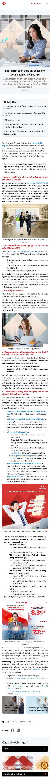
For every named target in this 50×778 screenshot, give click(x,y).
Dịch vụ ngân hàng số (15, 476)
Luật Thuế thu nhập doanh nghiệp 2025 (27, 251)
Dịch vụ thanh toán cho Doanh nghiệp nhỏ (24, 463)
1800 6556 (17, 686)
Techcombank (34, 670)
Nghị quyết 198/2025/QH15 (37, 183)
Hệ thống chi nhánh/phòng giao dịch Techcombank (25, 678)
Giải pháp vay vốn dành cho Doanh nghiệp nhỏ (25, 419)
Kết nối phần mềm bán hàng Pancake (24, 456)
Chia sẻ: (5, 730)
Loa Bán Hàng (16, 453)
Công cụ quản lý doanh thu (18, 432)
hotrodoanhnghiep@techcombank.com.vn (26, 691)
